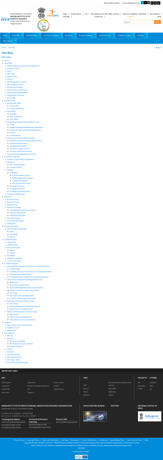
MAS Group (14, 314)
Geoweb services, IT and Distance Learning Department (31, 271)
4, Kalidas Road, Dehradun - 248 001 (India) (17, 413)
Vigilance (31, 392)
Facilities (141, 35)
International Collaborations (17, 92)
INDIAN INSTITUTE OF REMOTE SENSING (20, 17)
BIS (139, 382)
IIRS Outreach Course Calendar (21, 344)
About (12, 231)
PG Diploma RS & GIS (17, 189)
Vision (9, 71)
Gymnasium (11, 330)
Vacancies (11, 352)
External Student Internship (17, 362)
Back (158, 47)
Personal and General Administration (21, 138)
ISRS (151, 386)
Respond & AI (12, 205)
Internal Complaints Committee (134, 14)
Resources (31, 382)
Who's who (11, 74)
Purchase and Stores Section (21, 151)
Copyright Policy (33, 440)
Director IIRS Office (14, 103)
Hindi (159, 16)
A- (152, 3)
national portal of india (147, 407)
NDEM (111, 395)
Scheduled (14, 173)
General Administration (18, 143)
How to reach (59, 382)
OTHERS (153, 377)
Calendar (10, 338)
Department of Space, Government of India (17, 408)
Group (12, 124)
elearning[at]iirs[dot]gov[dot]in (40, 427)
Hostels (13, 132)
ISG (151, 389)
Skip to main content (112, 3)
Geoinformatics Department (20, 274)
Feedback (103, 440)
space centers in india (94, 406)
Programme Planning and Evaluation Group (23, 122)
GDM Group (14, 282)
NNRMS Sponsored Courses (22, 178)
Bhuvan (86, 388)
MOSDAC (86, 395)
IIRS (3, 377)
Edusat (12, 237)
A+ (159, 3)
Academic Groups (124, 35)
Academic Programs (51, 35)
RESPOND (112, 392)
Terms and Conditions (50, 440)
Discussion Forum (13, 247)
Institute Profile (13, 68)
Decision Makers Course (21, 175)
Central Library (15, 135)
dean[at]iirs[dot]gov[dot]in (11, 427)
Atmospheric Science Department (22, 320)
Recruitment (155, 14)
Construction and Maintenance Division (21, 154)
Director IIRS (14, 106)
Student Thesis (12, 245)
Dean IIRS (13, 114)
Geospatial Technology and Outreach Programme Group (28, 266)
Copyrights (11, 223)
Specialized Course (17, 186)
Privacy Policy (19, 440)
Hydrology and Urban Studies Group (20, 301)
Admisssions (6, 382)
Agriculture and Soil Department (22, 295)
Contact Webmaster (89, 440)
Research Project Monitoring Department (25, 130)
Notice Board (8, 40)
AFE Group (14, 293)
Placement (11, 255)
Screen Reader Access (131, 3)
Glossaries (5, 392)
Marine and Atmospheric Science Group (22, 311)
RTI (86, 14)
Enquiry (56, 386)
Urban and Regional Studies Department (25, 306)
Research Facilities (14, 207)
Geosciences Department (19, 285)
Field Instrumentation (18, 215)
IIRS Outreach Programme (17, 229)
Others (12, 253)
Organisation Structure (15, 95)
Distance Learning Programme (38, 386)
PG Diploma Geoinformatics (20, 191)
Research (69, 35)
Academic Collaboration (16, 194)
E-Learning (14, 234)
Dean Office (11, 111)
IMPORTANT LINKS (10, 371)
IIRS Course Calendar (17, 341)
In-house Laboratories (18, 213)
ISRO (85, 377)
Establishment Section (18, 146)
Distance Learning (86, 35)
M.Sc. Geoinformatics (18, 165)
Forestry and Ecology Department (22, 298)
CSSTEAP (153, 382)
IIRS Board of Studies (15, 87)
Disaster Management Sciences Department (26, 287)
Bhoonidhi (112, 388)
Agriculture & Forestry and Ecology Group (23, 290)
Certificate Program (19, 181)
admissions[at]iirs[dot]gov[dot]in (13, 422)
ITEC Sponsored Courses (21, 183)
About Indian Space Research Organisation (23, 66)
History (9, 79)
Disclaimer (75, 440)
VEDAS (85, 392)
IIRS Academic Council (15, 84)
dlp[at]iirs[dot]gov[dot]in (38, 424)
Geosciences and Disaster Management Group (24, 279)
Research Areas (13, 199)
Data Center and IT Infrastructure (19, 325)
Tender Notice (76, 14)
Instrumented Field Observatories (23, 210)
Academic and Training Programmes (20, 159)
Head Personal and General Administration (26, 140)
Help (146, 440)
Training (10, 170)
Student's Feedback (14, 258)
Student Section (105, 35)
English (130, 16)
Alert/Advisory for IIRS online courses (105, 14)
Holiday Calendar (16, 346)
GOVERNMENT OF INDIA (20, 14)
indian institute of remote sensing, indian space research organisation (37, 406)
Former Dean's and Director (17, 90)
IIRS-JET (10, 336)
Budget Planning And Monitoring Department (26, 127)
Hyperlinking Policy (117, 440)
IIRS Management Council (16, 82)
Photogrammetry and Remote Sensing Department (29, 277)
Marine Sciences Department (21, 317)
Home (5, 35)
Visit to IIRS (11, 98)
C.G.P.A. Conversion (14, 261)
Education (10, 162)
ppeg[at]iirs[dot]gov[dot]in (11, 425)
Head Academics (16, 116)
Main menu (6, 57)
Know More (95, 417)
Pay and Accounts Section (19, 148)
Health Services (13, 328)
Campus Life (11, 242)
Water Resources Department (21, 309)
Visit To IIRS (6, 389)
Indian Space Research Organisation (20, 22)
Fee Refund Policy (14, 354)
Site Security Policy (134, 440)
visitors (115, 406)
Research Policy (16, 167)
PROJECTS (142, 377)
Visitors (81, 448)
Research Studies (13, 218)
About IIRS (16, 35)
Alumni (12, 250)
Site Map (66, 16)
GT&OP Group (15, 269)
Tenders (10, 349)
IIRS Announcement (14, 357)
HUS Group (14, 303)
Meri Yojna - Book (13, 360)
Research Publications (15, 221)
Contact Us (98, 16)
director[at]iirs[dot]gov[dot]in (66, 422)
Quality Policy (12, 76)
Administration (32, 35)
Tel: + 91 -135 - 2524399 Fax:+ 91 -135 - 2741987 (19, 416)
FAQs (65, 14)
